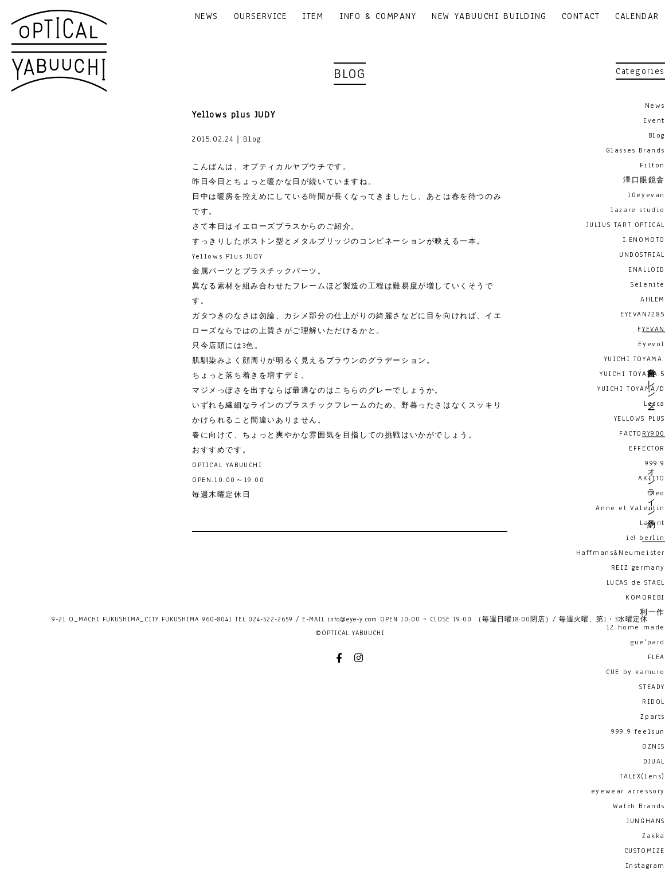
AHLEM (652, 299)
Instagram (645, 865)
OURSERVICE (260, 16)
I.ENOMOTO (644, 239)
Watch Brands (639, 806)
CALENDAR (637, 16)
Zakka (653, 835)
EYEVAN (651, 329)
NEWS (206, 16)
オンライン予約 (651, 489)
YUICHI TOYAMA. (634, 358)
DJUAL (654, 761)
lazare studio (638, 209)
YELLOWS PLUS (639, 418)
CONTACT (581, 16)
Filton (652, 165)
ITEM (312, 16)
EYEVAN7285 (642, 314)
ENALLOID (646, 269)
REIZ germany (638, 567)
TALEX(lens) (642, 776)
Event (654, 120)
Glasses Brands (635, 150)
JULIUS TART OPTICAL (625, 224)
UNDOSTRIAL (642, 254)
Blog (656, 135)
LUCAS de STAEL (636, 582)
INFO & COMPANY (377, 16)
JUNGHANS (646, 820)
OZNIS (653, 746)
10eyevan (646, 194)
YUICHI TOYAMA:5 (632, 373)
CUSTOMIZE (644, 850)
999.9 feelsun (638, 731)
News (655, 105)
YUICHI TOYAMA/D (631, 388)
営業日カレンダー (651, 384)
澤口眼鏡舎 (644, 180)
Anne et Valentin (630, 507)
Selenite (648, 284)
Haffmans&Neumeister (620, 552)
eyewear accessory (628, 791)
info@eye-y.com (352, 619)
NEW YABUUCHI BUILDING (489, 16)
